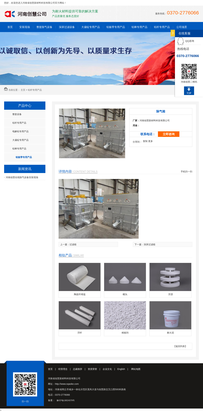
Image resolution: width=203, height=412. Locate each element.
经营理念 (65, 369)
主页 (23, 90)
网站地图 (135, 369)
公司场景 (181, 27)
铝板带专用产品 (115, 27)
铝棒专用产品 (139, 27)
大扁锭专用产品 (90, 27)
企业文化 (110, 369)
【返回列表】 (180, 346)
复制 (145, 141)
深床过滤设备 (67, 27)
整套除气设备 (44, 27)
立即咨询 (169, 134)
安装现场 (24, 27)
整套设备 (17, 114)
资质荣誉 (95, 369)
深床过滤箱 (149, 244)
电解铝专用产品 (20, 131)
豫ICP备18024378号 (66, 400)
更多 (150, 141)
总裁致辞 (80, 369)
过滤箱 (72, 244)
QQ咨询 (185, 40)
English (124, 369)
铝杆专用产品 (162, 27)
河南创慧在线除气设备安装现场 (22, 177)
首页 (10, 27)
